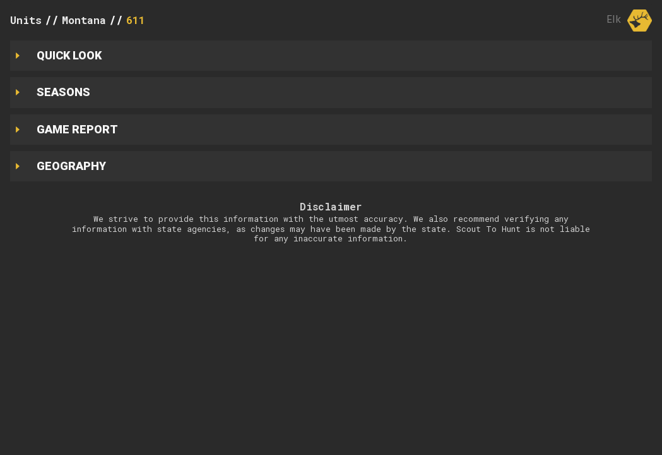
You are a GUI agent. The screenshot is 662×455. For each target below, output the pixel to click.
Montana (84, 20)
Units (26, 20)
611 (135, 20)
